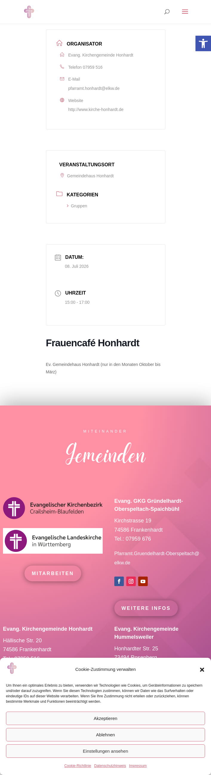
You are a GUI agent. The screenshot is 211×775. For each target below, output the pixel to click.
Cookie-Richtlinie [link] (77, 766)
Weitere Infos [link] (146, 620)
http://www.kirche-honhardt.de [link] (96, 109)
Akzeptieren (105, 718)
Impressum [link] (138, 766)
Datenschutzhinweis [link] (110, 766)
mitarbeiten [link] (53, 585)
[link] (203, 43)
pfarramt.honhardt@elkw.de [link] (94, 88)
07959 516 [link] (92, 67)
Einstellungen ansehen (105, 751)
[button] (202, 670)
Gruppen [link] (77, 205)
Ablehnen (105, 734)
